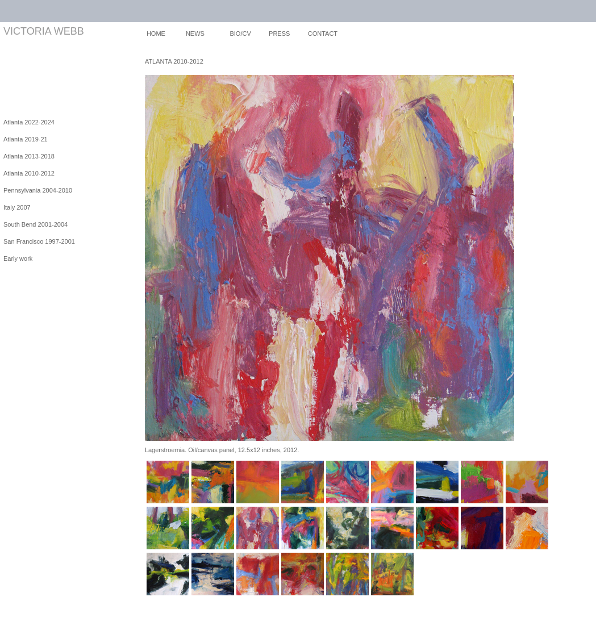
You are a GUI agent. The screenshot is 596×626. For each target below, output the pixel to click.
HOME (156, 33)
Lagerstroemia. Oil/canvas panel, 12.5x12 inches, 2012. (222, 449)
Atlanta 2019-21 (25, 139)
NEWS (195, 33)
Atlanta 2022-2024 (29, 122)
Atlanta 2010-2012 (29, 173)
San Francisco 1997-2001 (39, 241)
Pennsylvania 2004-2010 (37, 190)
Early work (17, 258)
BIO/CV (240, 33)
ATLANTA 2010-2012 (174, 61)
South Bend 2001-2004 (35, 224)
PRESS (279, 33)
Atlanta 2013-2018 (29, 156)
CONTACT (322, 33)
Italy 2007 (17, 207)
